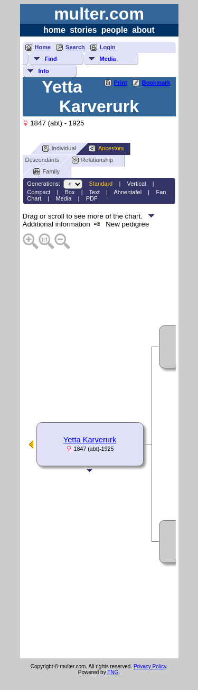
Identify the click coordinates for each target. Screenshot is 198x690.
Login (108, 47)
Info (44, 71)
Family (46, 172)
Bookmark (156, 82)
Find (51, 59)
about (143, 29)
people (114, 29)
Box (70, 192)
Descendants (37, 160)
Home (43, 47)
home (54, 29)
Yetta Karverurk (89, 439)
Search (75, 47)
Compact (38, 192)
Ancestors (106, 148)
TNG (112, 672)
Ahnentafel (128, 192)
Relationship (93, 160)
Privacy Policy (150, 666)
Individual (59, 148)
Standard (101, 183)
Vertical (136, 183)
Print (120, 82)
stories (83, 29)
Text (94, 192)
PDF (92, 198)
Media (108, 59)
